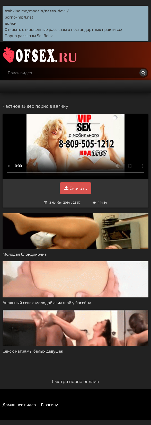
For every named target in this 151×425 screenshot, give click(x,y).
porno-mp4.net (19, 16)
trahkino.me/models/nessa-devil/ (37, 10)
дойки (10, 23)
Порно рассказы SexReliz (29, 35)
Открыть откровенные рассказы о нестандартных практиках (63, 29)
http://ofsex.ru (41, 55)
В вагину (49, 404)
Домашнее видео (19, 404)
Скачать (75, 188)
